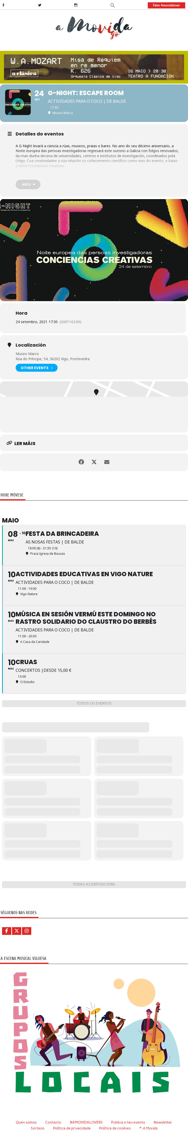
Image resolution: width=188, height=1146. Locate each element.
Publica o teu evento (128, 1122)
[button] (113, 5)
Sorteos (37, 1128)
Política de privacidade (72, 1128)
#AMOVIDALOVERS (86, 1122)
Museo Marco (27, 353)
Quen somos (26, 1122)
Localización (31, 345)
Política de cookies (115, 1128)
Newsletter (163, 1122)
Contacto (53, 1122)
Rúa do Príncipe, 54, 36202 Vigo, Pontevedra (53, 358)
